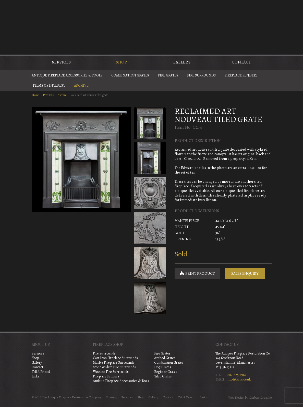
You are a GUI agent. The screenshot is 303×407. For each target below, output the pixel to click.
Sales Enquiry (245, 273)
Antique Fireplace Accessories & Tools (67, 75)
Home (35, 95)
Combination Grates (130, 75)
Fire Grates (168, 75)
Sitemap (111, 397)
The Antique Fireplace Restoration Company (151, 26)
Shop (121, 62)
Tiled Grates (163, 376)
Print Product (197, 273)
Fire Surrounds (201, 75)
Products (48, 95)
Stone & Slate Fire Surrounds (114, 367)
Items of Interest (49, 85)
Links (36, 376)
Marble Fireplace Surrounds (113, 362)
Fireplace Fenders (241, 75)
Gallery (181, 62)
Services (61, 62)
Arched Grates (164, 358)
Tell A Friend (41, 371)
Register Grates (165, 371)
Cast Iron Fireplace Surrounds (115, 358)
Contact (241, 62)
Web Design (236, 397)
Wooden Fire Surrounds (111, 371)
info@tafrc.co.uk (239, 379)
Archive (81, 85)
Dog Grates (162, 367)
